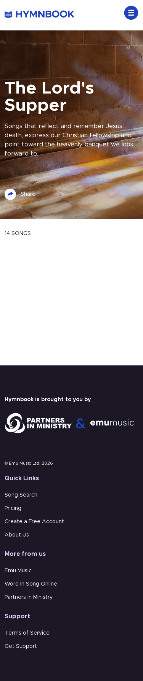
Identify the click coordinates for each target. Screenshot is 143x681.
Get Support (21, 646)
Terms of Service (27, 633)
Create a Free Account (34, 521)
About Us (17, 535)
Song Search (21, 495)
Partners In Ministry (29, 597)
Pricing (13, 508)
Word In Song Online (31, 584)
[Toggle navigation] (131, 13)
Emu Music (18, 570)
